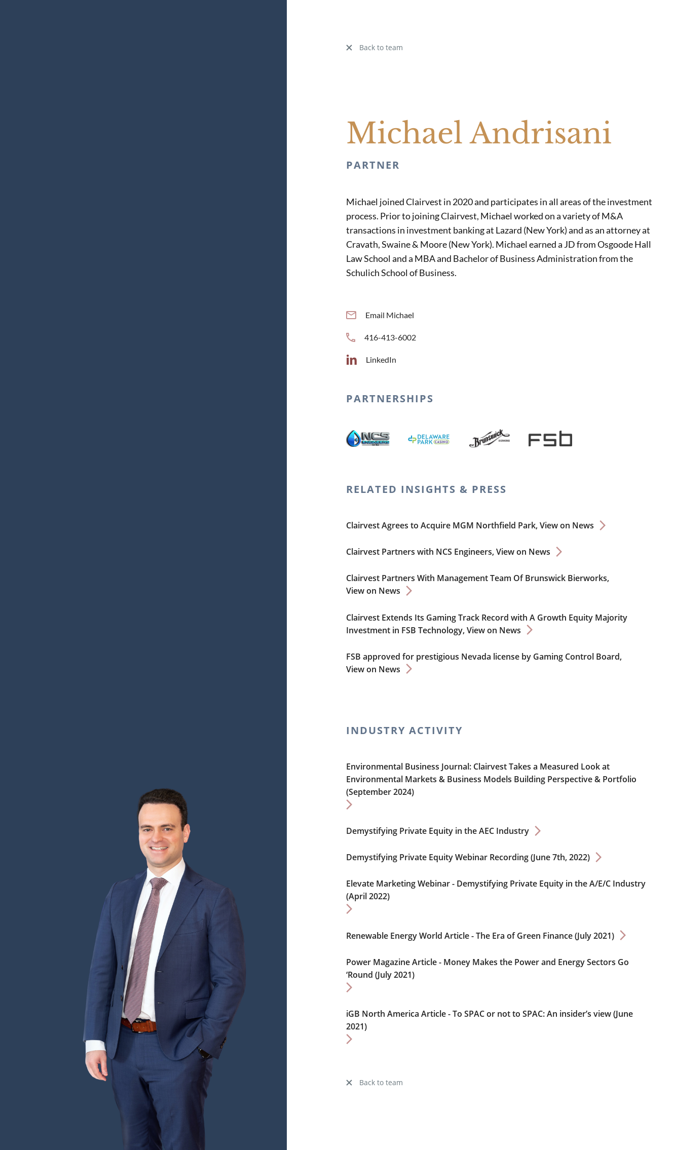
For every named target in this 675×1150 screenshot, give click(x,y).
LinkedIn (371, 360)
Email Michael (380, 315)
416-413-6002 (381, 337)
